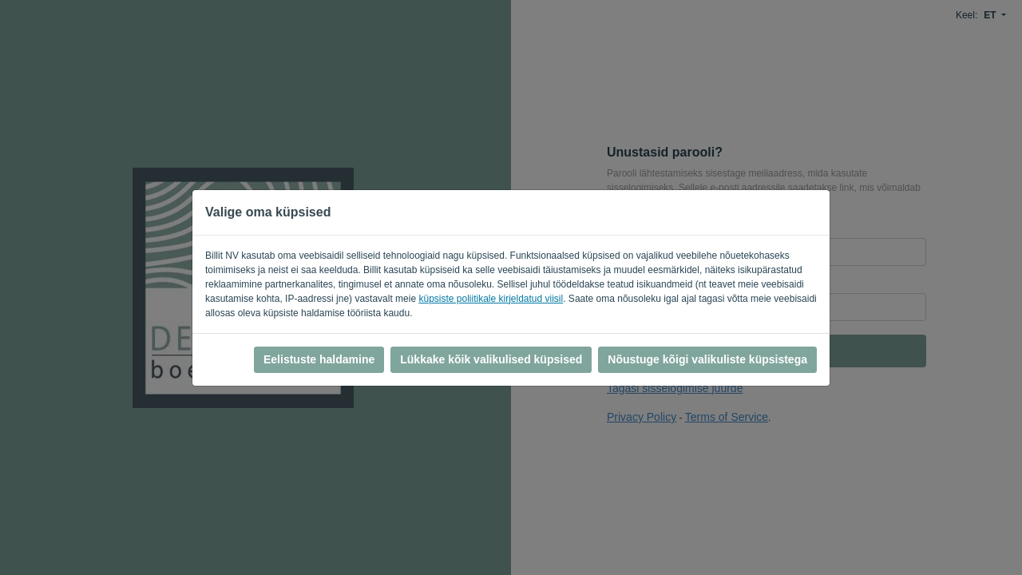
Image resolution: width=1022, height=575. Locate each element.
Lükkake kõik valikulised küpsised (491, 359)
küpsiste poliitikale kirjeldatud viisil (490, 298)
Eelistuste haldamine (318, 359)
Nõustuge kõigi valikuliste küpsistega (707, 359)
